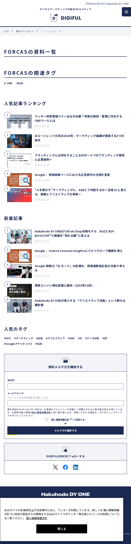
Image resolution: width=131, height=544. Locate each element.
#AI (80, 338)
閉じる (62, 529)
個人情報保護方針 (41, 412)
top (6, 31)
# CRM (8, 83)
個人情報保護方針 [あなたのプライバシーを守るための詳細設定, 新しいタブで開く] (36, 518)
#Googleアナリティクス (18, 343)
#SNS (71, 338)
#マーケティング (23, 338)
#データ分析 (92, 338)
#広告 (39, 338)
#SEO (7, 338)
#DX (105, 338)
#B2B (19, 83)
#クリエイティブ (55, 338)
